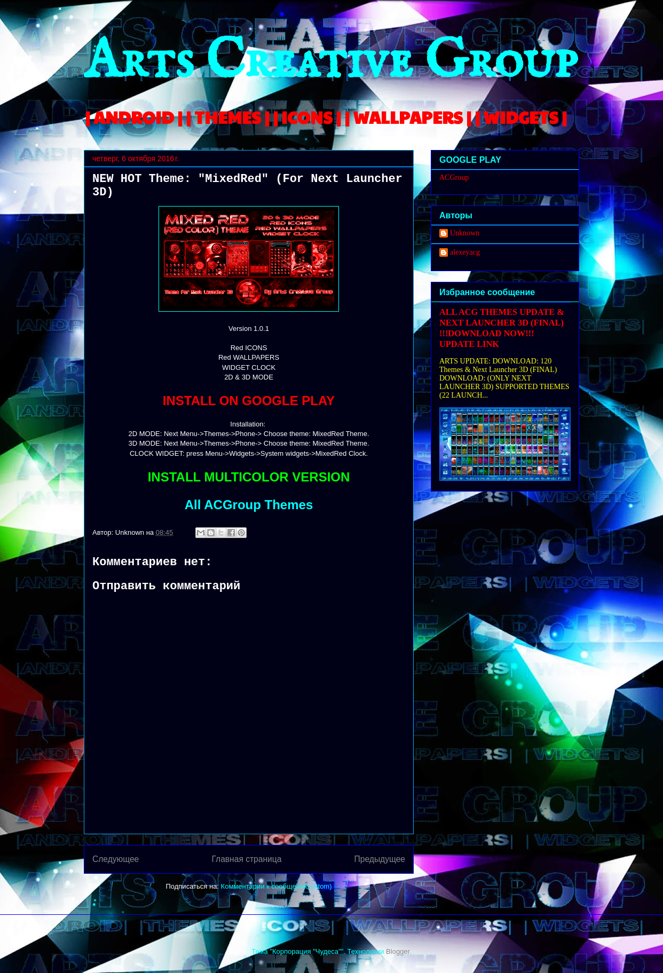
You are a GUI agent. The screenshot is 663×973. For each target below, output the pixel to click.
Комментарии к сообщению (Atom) (276, 886)
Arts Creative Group (330, 62)
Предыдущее (379, 859)
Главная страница (246, 859)
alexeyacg (465, 252)
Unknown (464, 233)
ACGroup (454, 177)
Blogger (397, 951)
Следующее (115, 859)
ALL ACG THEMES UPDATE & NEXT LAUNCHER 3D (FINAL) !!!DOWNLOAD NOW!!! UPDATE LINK (501, 328)
